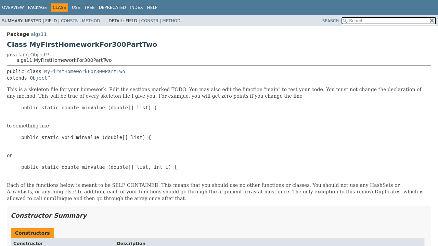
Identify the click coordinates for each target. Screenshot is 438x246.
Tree (89, 7)
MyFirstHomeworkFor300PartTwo (84, 71)
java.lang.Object (26, 54)
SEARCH (330, 20)
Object (38, 78)
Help (152, 7)
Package (37, 7)
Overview (13, 7)
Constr (69, 20)
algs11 (39, 34)
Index (136, 7)
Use (76, 7)
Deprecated (112, 7)
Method (91, 20)
